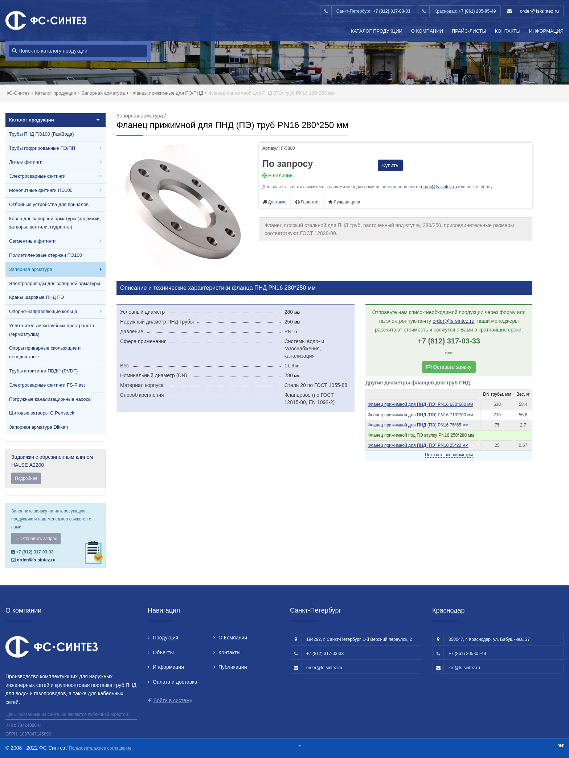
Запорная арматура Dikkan (38, 427)
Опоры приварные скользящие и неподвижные (45, 352)
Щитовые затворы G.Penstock (41, 413)
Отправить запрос (36, 538)
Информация (546, 31)
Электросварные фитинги (37, 176)
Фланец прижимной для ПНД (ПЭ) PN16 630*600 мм (420, 404)
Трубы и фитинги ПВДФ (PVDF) (43, 371)
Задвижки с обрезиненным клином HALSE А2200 (55, 469)
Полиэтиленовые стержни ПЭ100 (45, 255)
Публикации (232, 667)
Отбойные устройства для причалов (49, 204)
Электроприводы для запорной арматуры (54, 283)
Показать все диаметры (449, 454)
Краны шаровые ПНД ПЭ (36, 297)
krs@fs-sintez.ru (464, 667)
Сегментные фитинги (32, 241)
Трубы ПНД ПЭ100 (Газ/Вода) (41, 134)
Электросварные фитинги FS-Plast (47, 385)
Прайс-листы (469, 31)
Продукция (165, 637)
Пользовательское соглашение (100, 748)
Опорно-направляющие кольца (43, 311)
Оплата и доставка (175, 682)
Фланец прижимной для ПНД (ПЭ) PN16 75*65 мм (418, 425)
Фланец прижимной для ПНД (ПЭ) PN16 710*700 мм (420, 414)
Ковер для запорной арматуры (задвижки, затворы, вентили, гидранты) (55, 223)
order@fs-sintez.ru (539, 11)
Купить (390, 165)
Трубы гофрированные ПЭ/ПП (42, 148)
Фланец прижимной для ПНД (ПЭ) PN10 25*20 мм (418, 445)
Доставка (277, 202)
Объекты (163, 652)
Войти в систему (172, 700)
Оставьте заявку (448, 367)
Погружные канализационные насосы (50, 399)
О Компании (427, 31)
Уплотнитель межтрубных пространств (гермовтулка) (51, 330)
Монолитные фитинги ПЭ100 (41, 190)
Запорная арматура (30, 269)
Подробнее (26, 478)
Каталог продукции (376, 31)
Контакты (507, 31)
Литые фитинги (25, 162)
